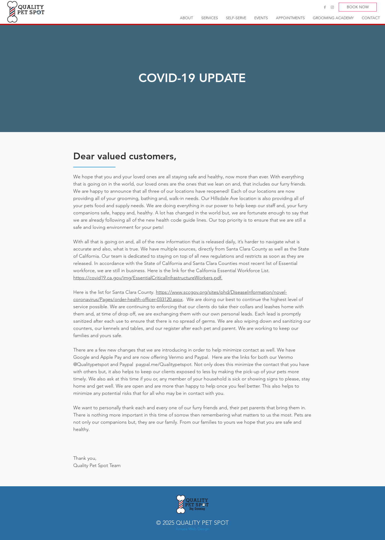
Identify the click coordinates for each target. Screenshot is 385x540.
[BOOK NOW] (358, 7)
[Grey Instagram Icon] (332, 7)
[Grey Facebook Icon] (325, 7)
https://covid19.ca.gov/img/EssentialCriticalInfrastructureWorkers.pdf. (147, 278)
